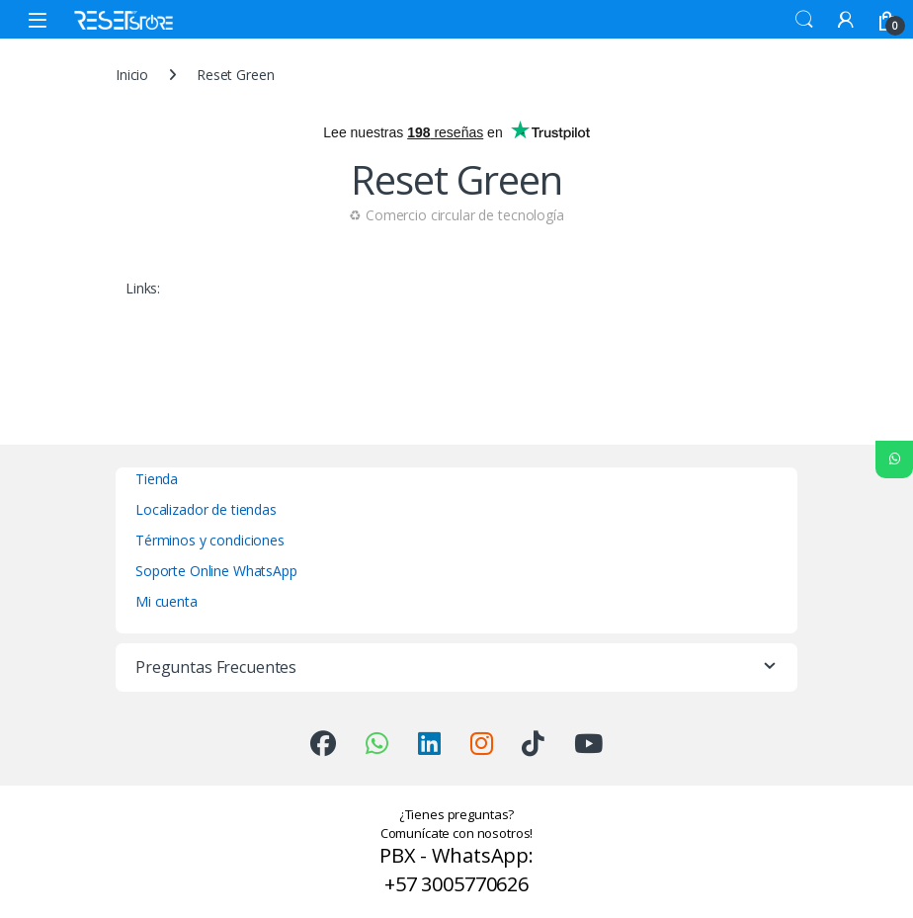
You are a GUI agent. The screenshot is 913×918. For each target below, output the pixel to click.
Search (804, 20)
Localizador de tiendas (206, 509)
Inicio (132, 74)
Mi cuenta (166, 601)
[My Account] (846, 19)
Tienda (156, 478)
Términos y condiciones (210, 540)
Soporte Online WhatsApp (216, 570)
